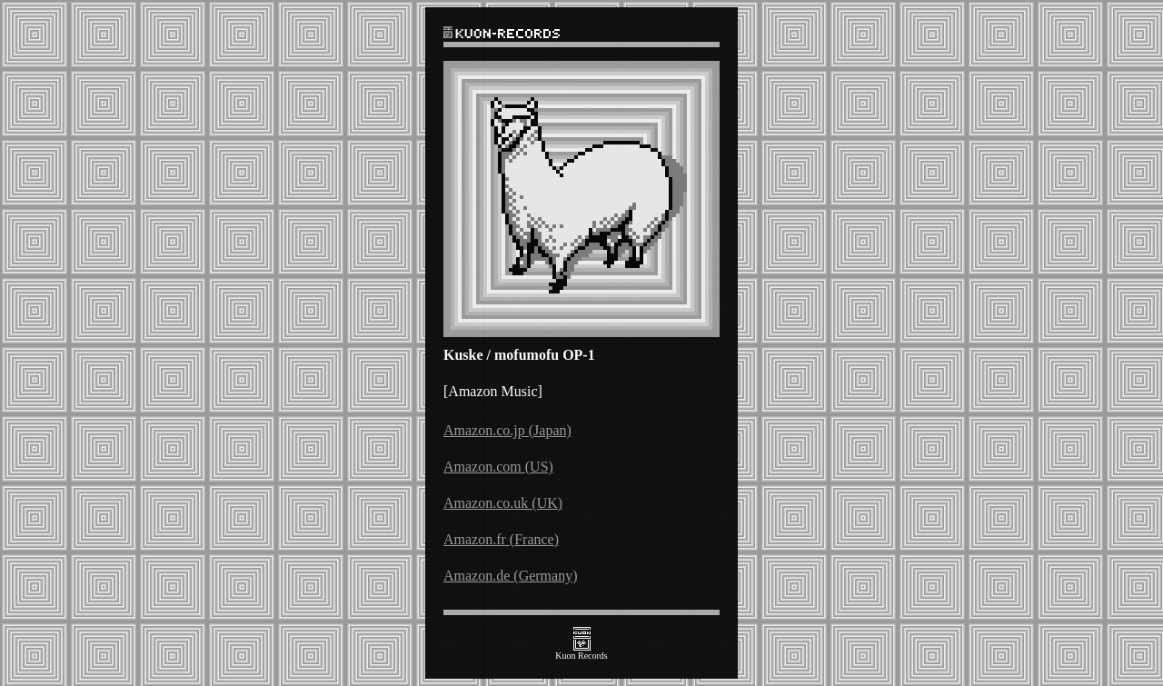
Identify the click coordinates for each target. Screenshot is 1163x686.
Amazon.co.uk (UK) (502, 503)
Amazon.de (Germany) (510, 575)
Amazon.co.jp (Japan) (507, 430)
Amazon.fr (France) (501, 539)
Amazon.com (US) (498, 466)
